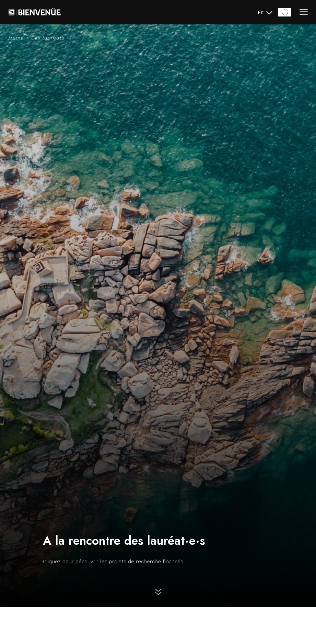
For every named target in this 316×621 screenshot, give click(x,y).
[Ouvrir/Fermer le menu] (304, 12)
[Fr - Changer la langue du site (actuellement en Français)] (265, 12)
